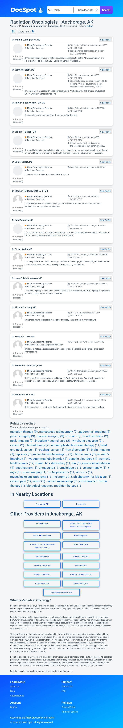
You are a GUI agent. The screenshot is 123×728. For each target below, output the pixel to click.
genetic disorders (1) (83, 459)
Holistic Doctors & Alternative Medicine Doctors (42, 546)
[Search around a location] (87, 10)
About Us (14, 686)
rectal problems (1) (61, 472)
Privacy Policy (68, 707)
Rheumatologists (81, 583)
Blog (12, 691)
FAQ (64, 691)
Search (106, 10)
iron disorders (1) (78, 450)
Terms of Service (70, 711)
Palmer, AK (81, 504)
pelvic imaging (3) (22, 436)
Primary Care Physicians (81, 574)
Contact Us (67, 686)
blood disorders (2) (95, 436)
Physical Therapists (42, 574)
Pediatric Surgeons (42, 565)
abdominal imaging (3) (95, 432)
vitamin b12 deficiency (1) (52, 463)
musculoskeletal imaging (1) (52, 454)
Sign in (13, 707)
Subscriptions (17, 695)
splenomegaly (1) (94, 468)
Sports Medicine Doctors (61, 592)
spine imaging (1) (34, 472)
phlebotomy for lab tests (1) (92, 477)
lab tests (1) (83, 472)
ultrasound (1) (48, 468)
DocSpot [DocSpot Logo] (26, 9)
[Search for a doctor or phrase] (60, 10)
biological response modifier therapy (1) (53, 486)
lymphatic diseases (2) (87, 441)
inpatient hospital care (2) (52, 441)
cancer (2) (17, 445)
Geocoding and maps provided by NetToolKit (32, 717)
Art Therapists (42, 524)
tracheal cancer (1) (51, 450)
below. (90, 26)
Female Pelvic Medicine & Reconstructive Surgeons (81, 525)
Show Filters (26, 31)
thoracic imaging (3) (50, 436)
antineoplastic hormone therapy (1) (75, 445)
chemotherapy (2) (38, 445)
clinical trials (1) (85, 454)
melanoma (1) (62, 477)
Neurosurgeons (42, 556)
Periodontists (81, 565)
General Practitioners (42, 535)
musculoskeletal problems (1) (30, 477)
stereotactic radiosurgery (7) (58, 432)
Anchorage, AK (42, 504)
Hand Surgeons (81, 535)
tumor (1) (38, 481)
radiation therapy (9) (24, 432)
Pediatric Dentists (81, 556)
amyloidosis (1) (70, 468)
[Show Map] (13, 31)
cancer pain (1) (20, 481)
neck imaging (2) (22, 441)
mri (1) (76, 463)
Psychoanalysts (42, 583)
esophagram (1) (26, 468)
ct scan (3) (73, 436)
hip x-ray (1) (24, 454)
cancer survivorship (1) (62, 481)
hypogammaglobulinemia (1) (47, 459)
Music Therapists (81, 544)
